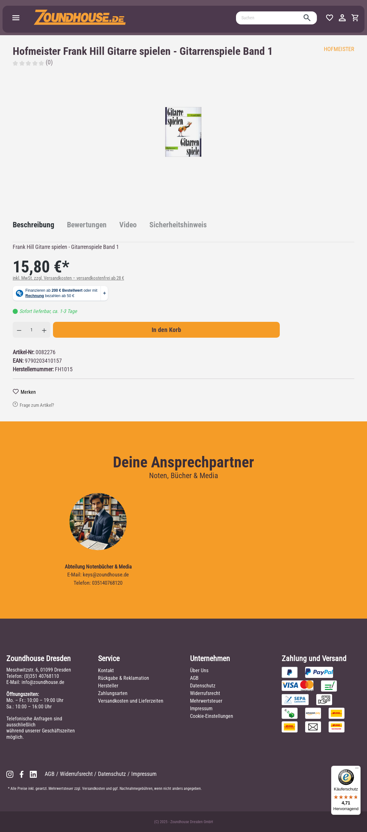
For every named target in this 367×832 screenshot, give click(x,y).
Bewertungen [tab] (87, 224)
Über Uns (199, 670)
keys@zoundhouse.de (106, 574)
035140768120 (107, 583)
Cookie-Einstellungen (211, 716)
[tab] (33, 225)
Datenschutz (202, 686)
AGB (194, 678)
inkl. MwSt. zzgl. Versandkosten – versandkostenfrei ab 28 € (68, 278)
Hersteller (108, 686)
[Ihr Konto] (342, 17)
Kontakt (106, 670)
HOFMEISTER (339, 49)
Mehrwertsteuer (206, 701)
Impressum (201, 708)
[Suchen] (269, 17)
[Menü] (16, 17)
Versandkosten (93, 788)
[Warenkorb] (355, 17)
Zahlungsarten (113, 693)
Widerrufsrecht (205, 693)
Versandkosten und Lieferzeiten (130, 701)
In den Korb (166, 330)
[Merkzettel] (329, 17)
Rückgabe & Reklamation (123, 678)
